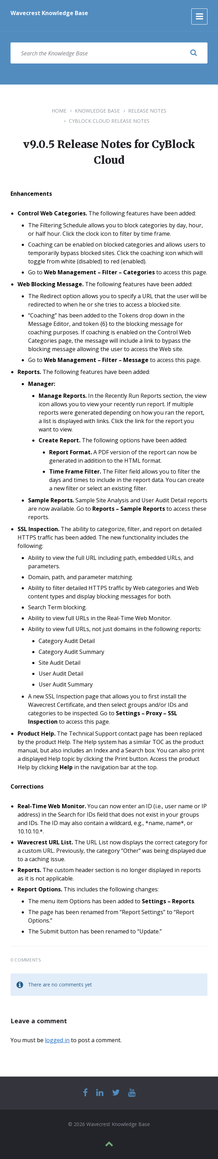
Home (59, 110)
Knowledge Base (97, 110)
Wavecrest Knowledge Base (49, 13)
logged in (57, 1040)
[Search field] (109, 52)
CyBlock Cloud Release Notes (109, 121)
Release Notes (147, 110)
